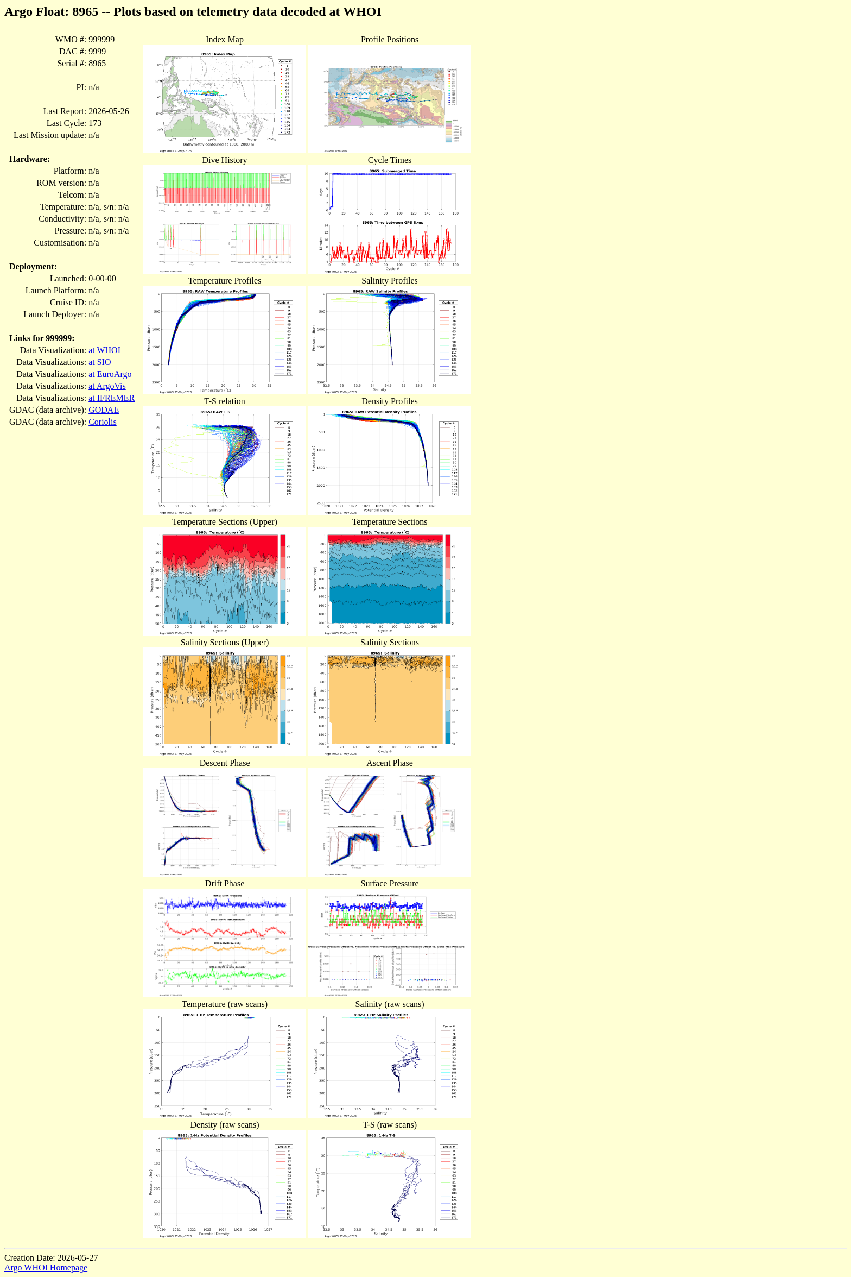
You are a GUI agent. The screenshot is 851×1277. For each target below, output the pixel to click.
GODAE (103, 409)
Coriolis (102, 421)
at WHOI (104, 350)
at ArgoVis (107, 386)
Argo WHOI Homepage (45, 1267)
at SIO (99, 362)
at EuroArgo (109, 374)
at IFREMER (111, 397)
